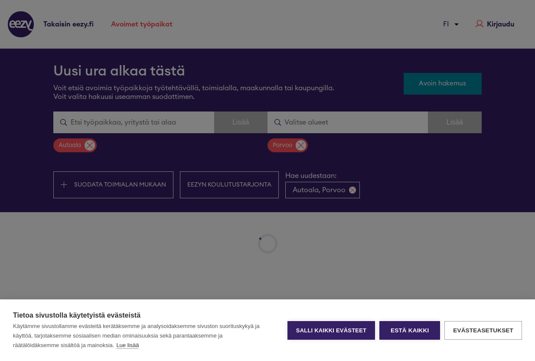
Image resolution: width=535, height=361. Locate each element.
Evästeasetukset (483, 330)
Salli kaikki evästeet (331, 330)
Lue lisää (127, 345)
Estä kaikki (410, 330)
